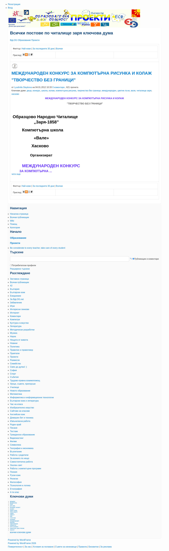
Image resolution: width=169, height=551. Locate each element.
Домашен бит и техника (21, 418)
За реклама (106, 547)
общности (13, 525)
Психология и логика (20, 485)
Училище (14, 387)
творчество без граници (89, 90)
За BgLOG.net (17, 299)
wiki (11, 516)
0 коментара (58, 87)
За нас (28, 547)
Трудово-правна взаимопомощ (25, 380)
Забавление (16, 302)
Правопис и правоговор (21, 350)
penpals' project (15, 507)
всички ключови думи (20, 532)
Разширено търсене (20, 269)
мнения (12, 522)
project (12, 509)
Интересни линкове (19, 309)
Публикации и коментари (146, 259)
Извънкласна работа (20, 421)
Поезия (13, 472)
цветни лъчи (124, 90)
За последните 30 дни (43, 49)
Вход (10, 8)
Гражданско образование (22, 434)
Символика (15, 445)
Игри (12, 306)
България (14, 289)
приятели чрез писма (17, 528)
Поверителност (16, 547)
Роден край (15, 424)
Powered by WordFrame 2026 (22, 543)
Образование (24, 40)
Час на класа (16, 404)
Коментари (15, 316)
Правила (82, 547)
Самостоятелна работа (21, 462)
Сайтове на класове (20, 411)
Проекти (35, 40)
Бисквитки (94, 547)
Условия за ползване (43, 547)
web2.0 (12, 515)
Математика (16, 394)
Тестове (14, 431)
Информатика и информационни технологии (32, 397)
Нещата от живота (19, 340)
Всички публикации (19, 282)
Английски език (17, 414)
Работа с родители (19, 455)
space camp (13, 510)
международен (109, 90)
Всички (59, 49)
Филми (13, 441)
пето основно (14, 526)
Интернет (14, 313)
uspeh (12, 513)
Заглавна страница (19, 279)
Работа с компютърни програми (25, 468)
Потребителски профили (24, 265)
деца (29, 90)
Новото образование (20, 391)
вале (133, 90)
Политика (14, 346)
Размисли (15, 360)
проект (12, 530)
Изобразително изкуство (22, 408)
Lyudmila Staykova (23, 87)
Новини (13, 343)
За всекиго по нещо (19, 458)
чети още (15, 174)
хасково (15, 94)
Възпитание (16, 451)
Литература (15, 326)
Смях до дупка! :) (18, 367)
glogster (12, 501)
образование (14, 524)
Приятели (15, 353)
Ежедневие (15, 296)
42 (11, 285)
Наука (13, 336)
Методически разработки (22, 330)
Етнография (16, 489)
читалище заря (144, 90)
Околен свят (16, 465)
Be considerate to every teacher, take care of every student (37, 248)
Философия (16, 482)
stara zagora (13, 512)
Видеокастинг (17, 438)
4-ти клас (14, 492)
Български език (17, 292)
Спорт (13, 374)
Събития (14, 377)
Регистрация (14, 4)
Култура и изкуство (19, 323)
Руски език (15, 475)
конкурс (36, 90)
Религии (14, 479)
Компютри (15, 319)
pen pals (12, 506)
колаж (52, 90)
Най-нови (26, 49)
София (13, 370)
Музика (13, 333)
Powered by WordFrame (19, 540)
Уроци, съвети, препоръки (23, 384)
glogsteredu (13, 503)
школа (44, 90)
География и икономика (21, 448)
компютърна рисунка (66, 90)
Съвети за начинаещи (66, 547)
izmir (11, 504)
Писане (13, 428)
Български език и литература (24, 401)
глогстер (13, 518)
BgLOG (13, 40)
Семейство (15, 363)
